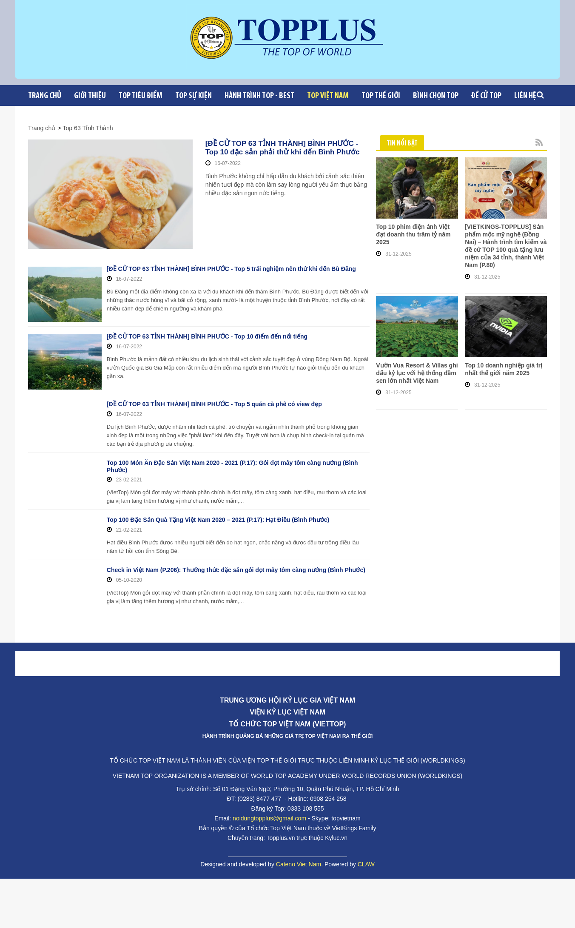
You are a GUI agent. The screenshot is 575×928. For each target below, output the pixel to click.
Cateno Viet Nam (298, 856)
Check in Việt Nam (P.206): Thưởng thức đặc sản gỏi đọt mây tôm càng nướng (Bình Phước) (236, 561)
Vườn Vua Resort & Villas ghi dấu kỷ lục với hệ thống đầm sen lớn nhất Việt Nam (417, 373)
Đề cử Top (486, 96)
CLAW (366, 856)
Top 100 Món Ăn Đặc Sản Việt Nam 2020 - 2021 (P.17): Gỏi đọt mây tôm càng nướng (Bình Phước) (232, 458)
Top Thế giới (381, 96)
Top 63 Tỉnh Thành (87, 128)
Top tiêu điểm (140, 96)
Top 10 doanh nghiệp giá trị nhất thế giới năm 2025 (503, 369)
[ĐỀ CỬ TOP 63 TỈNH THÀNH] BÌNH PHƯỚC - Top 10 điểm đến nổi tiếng (207, 332)
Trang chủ (44, 96)
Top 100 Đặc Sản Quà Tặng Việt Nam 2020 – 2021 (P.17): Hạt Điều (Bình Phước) (218, 511)
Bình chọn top (435, 96)
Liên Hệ (525, 96)
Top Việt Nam (328, 96)
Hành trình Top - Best (259, 96)
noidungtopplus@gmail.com (269, 810)
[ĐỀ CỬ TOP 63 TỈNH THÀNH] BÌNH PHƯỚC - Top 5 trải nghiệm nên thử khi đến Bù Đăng (231, 268)
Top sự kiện (193, 96)
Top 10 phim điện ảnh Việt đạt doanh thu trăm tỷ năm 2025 (413, 234)
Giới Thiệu (90, 96)
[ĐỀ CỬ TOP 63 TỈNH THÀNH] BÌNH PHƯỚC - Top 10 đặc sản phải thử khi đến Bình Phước (281, 147)
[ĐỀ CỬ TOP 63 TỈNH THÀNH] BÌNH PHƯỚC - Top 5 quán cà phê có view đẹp (214, 396)
